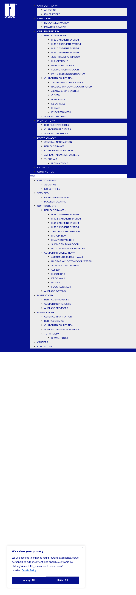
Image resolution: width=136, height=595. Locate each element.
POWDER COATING (55, 27)
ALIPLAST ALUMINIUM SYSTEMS (61, 154)
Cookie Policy (29, 571)
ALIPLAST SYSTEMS (55, 116)
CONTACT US (45, 172)
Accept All (63, 580)
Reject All (28, 580)
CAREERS (43, 167)
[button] (78, 176)
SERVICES (44, 18)
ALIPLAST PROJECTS (56, 133)
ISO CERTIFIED (52, 14)
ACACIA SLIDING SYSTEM (65, 91)
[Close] (82, 548)
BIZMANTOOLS (59, 163)
